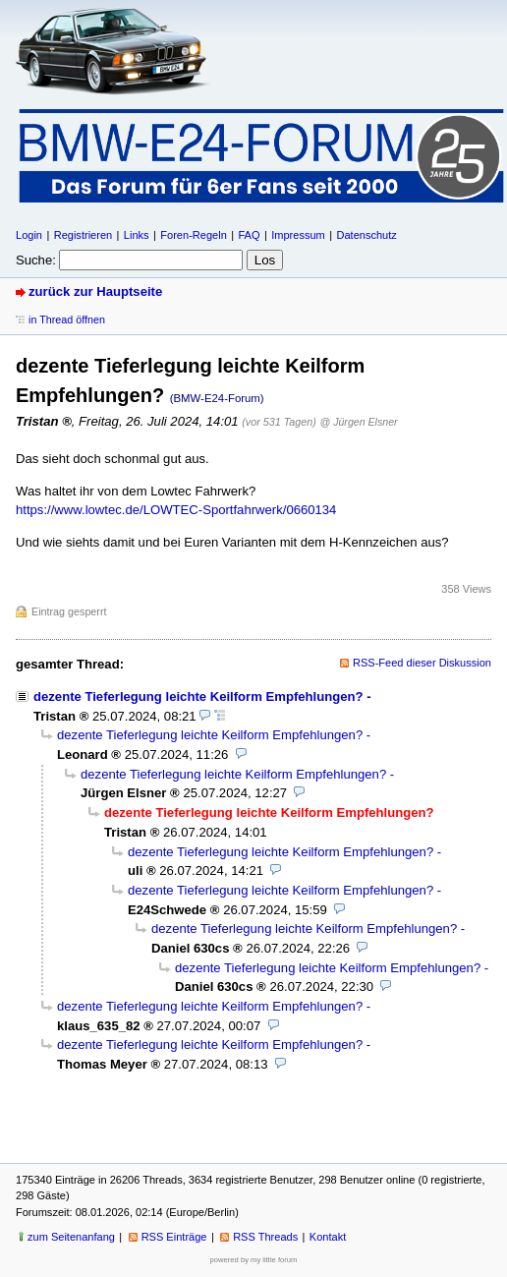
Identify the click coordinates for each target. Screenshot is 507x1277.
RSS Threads (265, 1237)
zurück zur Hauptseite (95, 291)
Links (136, 235)
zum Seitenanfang (71, 1237)
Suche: (36, 260)
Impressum (298, 235)
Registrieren (83, 235)
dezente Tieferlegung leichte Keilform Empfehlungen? (198, 696)
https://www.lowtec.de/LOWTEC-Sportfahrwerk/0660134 (176, 509)
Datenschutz (366, 235)
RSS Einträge (174, 1237)
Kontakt (328, 1237)
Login (29, 235)
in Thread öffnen (66, 319)
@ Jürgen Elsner (358, 422)
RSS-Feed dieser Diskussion (422, 662)
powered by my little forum (254, 1259)
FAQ (248, 235)
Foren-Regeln (193, 235)
